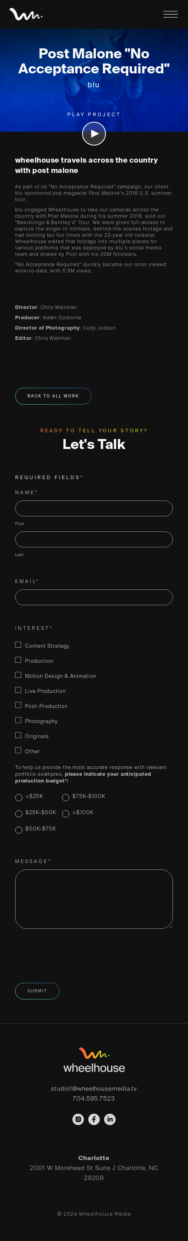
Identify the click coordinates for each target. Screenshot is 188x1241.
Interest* (34, 628)
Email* (27, 581)
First (19, 524)
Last (19, 555)
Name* (27, 493)
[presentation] (75, 956)
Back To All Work (53, 396)
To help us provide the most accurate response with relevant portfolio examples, (91, 774)
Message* (33, 861)
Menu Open (170, 14)
